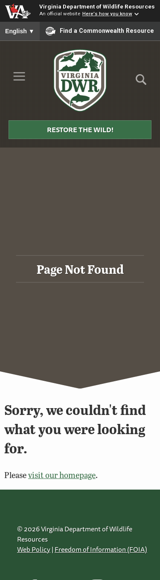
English (20, 31)
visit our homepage (62, 475)
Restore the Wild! (80, 129)
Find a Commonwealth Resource (100, 31)
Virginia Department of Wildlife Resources (97, 6)
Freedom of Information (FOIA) (101, 549)
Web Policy (33, 549)
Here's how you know (107, 14)
